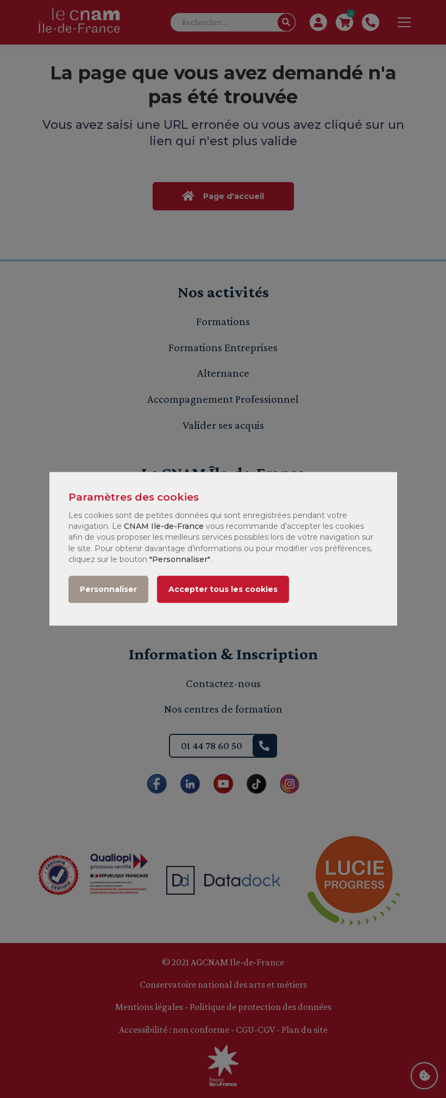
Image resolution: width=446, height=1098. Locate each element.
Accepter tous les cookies (223, 590)
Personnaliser (108, 590)
